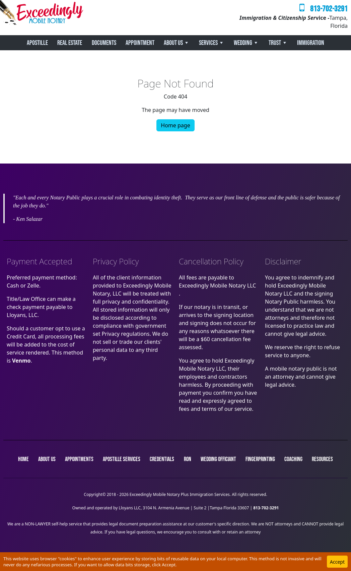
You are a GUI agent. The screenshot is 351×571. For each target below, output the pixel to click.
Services (208, 43)
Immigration (310, 43)
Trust (275, 43)
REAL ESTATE (69, 43)
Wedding (243, 43)
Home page (175, 125)
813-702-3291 (329, 9)
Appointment (140, 43)
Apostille (37, 43)
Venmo (21, 360)
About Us (173, 43)
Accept (337, 562)
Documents (104, 43)
